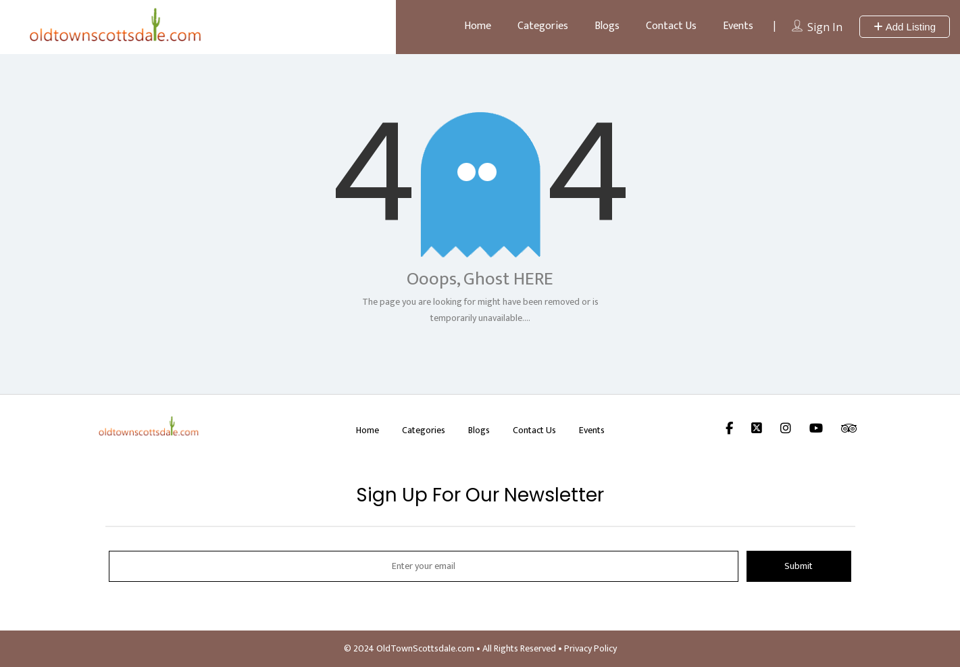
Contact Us (671, 26)
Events (738, 26)
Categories (542, 26)
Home (477, 26)
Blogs (607, 26)
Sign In (824, 27)
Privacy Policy (590, 648)
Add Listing (905, 26)
